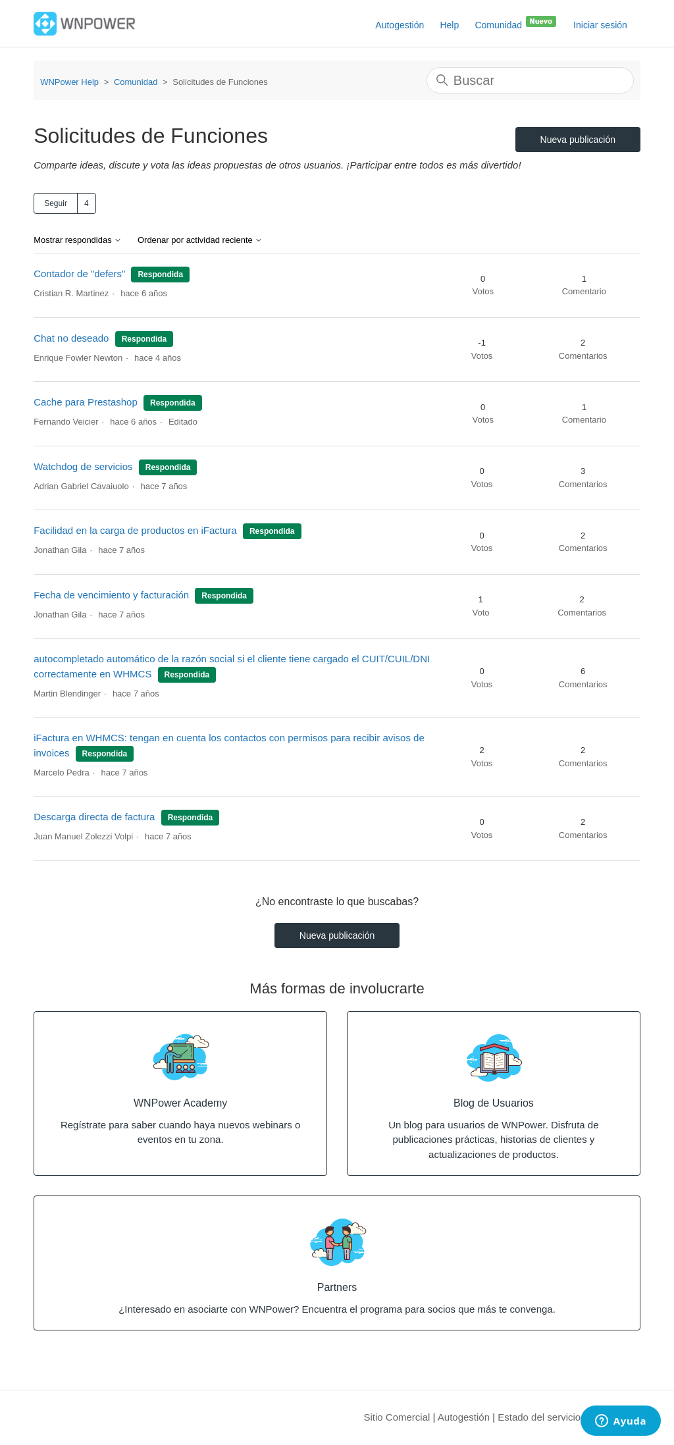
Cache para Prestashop (86, 401)
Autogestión (399, 25)
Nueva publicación (577, 139)
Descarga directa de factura (94, 816)
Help (449, 25)
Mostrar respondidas (78, 240)
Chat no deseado (72, 338)
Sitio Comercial (397, 1417)
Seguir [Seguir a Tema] (55, 203)
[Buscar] (530, 80)
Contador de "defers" (79, 273)
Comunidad (516, 22)
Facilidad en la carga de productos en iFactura (135, 530)
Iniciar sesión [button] (600, 25)
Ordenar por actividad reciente (200, 240)
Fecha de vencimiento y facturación (111, 594)
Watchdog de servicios (83, 466)
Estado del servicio (539, 1417)
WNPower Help (69, 82)
